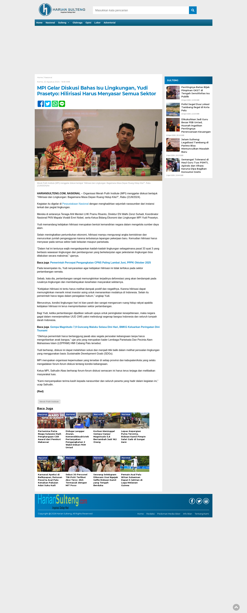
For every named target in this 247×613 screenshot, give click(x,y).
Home (39, 22)
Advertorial (110, 22)
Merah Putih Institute (49, 401)
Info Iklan (187, 511)
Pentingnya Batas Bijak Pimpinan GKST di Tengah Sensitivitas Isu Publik (195, 92)
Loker (97, 22)
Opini (88, 22)
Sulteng (63, 22)
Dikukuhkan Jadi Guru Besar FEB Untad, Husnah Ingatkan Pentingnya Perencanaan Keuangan (196, 125)
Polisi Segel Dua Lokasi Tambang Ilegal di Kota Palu (195, 107)
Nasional (50, 22)
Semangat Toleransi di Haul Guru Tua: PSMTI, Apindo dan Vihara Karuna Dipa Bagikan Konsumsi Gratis (195, 165)
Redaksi (150, 511)
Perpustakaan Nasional (75, 203)
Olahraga (77, 22)
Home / (40, 77)
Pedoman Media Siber (168, 511)
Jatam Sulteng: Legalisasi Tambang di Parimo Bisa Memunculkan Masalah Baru (195, 145)
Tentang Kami (202, 511)
